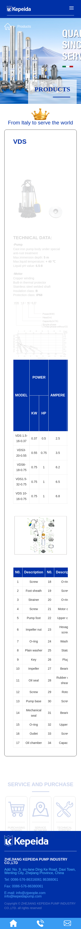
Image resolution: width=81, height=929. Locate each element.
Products (24, 25)
